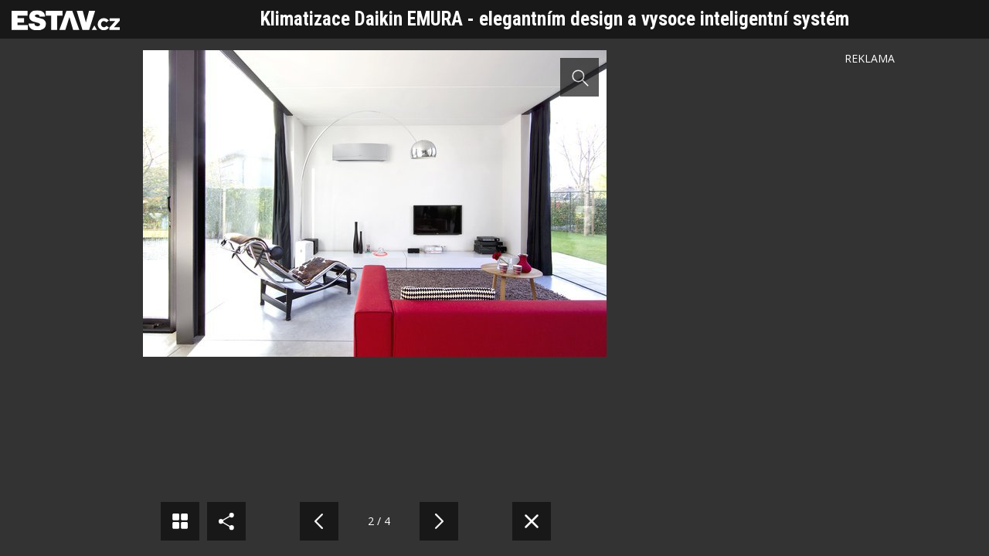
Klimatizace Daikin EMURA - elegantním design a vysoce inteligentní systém (554, 19)
